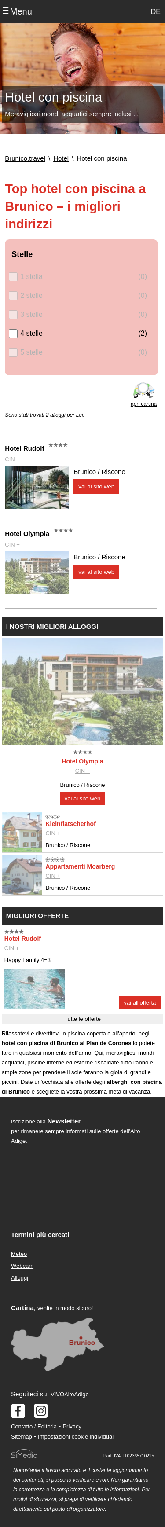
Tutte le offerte (82, 1019)
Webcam (22, 1266)
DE (156, 11)
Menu (21, 11)
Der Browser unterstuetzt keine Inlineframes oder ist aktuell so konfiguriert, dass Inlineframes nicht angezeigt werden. (75, 1205)
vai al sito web (96, 486)
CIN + (12, 459)
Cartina (22, 1307)
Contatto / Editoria (34, 1426)
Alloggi (19, 1277)
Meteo (19, 1254)
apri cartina (144, 404)
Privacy (71, 1426)
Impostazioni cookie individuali (76, 1436)
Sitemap (21, 1436)
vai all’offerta (140, 1002)
